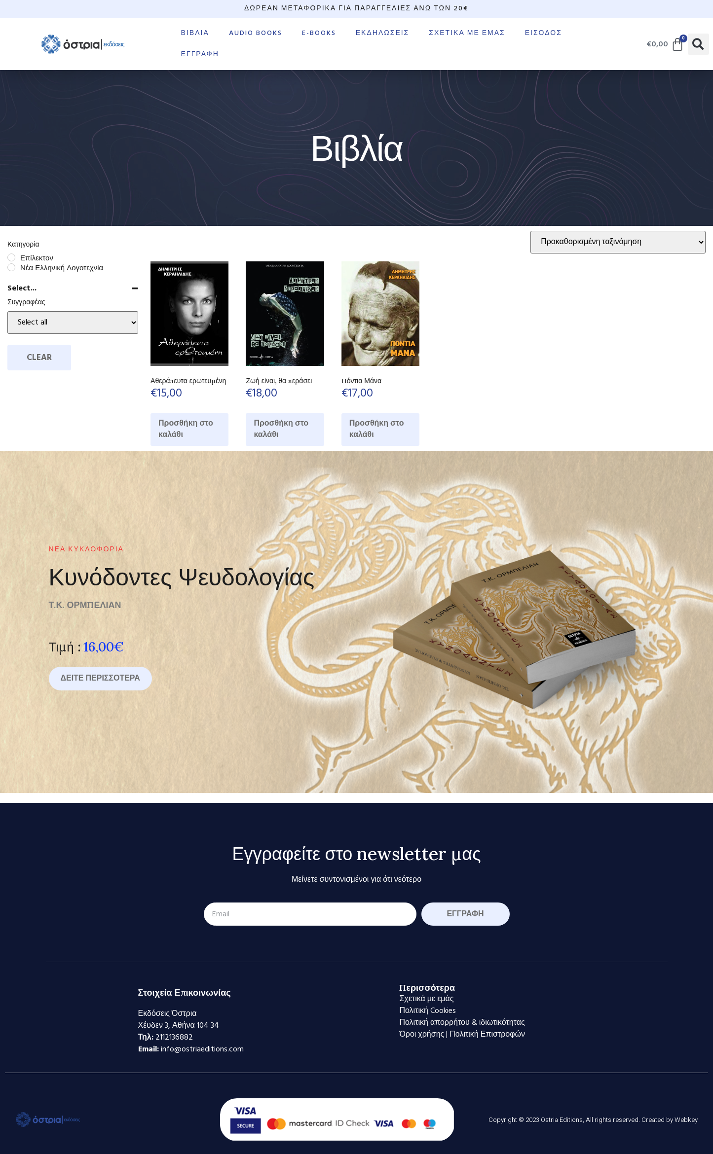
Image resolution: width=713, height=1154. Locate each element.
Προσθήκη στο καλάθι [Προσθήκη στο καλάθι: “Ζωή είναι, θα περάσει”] (281, 429)
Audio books (255, 33)
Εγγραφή (200, 54)
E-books (319, 33)
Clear (39, 357)
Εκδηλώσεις (383, 33)
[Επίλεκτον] (11, 257)
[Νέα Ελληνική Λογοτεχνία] (11, 267)
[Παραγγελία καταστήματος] (618, 242)
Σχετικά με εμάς (467, 33)
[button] (698, 44)
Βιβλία (195, 33)
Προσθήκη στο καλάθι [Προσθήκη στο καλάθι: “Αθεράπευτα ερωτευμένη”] (185, 429)
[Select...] (72, 322)
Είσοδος (543, 33)
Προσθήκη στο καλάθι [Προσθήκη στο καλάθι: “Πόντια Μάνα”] (376, 429)
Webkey (686, 1119)
